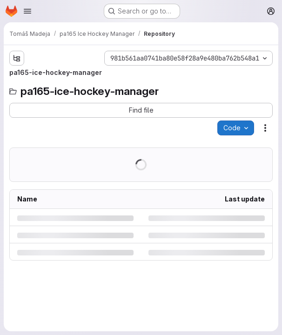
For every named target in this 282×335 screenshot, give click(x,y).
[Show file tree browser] (16, 58)
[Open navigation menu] (27, 11)
